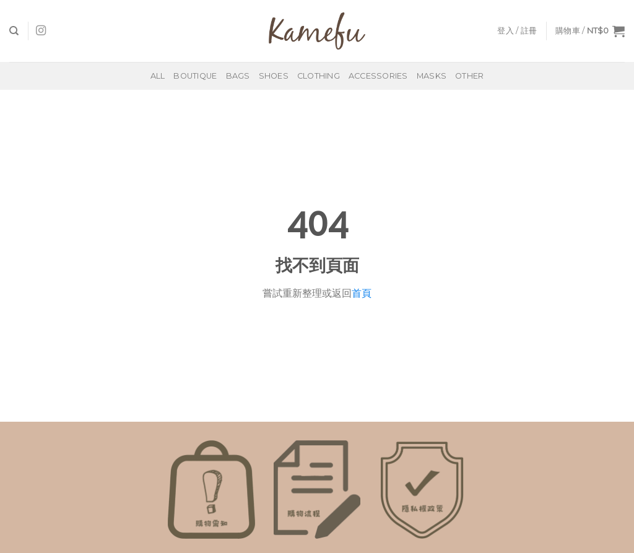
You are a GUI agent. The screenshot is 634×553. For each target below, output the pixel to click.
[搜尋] (14, 31)
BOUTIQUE (195, 76)
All (157, 76)
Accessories (378, 76)
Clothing (318, 76)
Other (469, 76)
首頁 (361, 293)
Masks (431, 76)
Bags (238, 76)
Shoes (274, 76)
